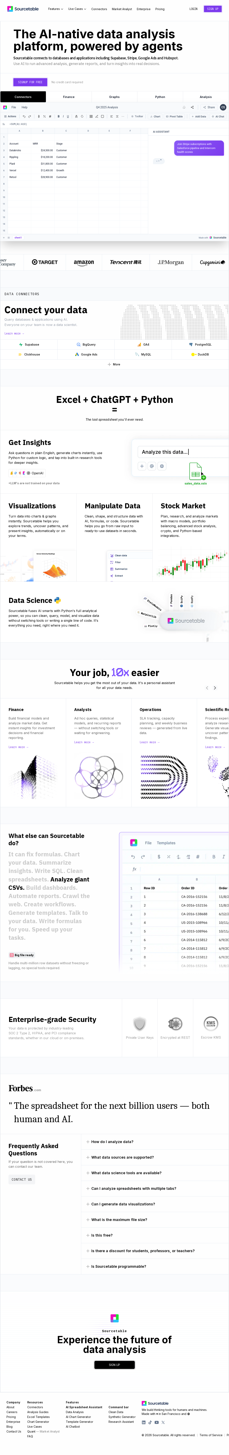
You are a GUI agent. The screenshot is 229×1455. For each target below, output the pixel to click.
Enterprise (144, 9)
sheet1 (18, 237)
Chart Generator (38, 1421)
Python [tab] (160, 97)
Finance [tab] (69, 97)
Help (24, 107)
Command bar (119, 1407)
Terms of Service (211, 1435)
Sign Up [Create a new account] (212, 9)
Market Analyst (122, 9)
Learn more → (14, 333)
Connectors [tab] (23, 97)
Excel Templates (38, 1417)
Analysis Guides (38, 1412)
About (10, 1407)
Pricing (160, 9)
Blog (9, 1426)
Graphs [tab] (114, 97)
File (14, 107)
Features (56, 9)
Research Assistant (121, 1421)
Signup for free (30, 82)
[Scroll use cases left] (207, 687)
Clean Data (116, 1412)
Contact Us (22, 1179)
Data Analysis (75, 1412)
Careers (11, 1412)
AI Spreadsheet (84, 1407)
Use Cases (77, 9)
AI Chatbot (73, 1426)
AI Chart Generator (78, 1417)
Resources (35, 1402)
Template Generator (79, 1421)
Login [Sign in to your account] (193, 9)
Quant (43, 1431)
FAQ (30, 1436)
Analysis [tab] (206, 97)
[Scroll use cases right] (215, 687)
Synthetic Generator (122, 1417)
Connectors (99, 9)
